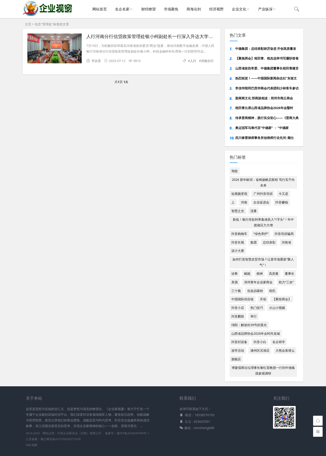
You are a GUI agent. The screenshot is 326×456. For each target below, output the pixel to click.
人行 (193, 61)
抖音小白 (260, 342)
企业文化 (239, 9)
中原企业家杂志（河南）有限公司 (79, 433)
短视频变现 (239, 193)
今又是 (283, 193)
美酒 (234, 282)
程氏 (272, 291)
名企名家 (122, 9)
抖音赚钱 (281, 202)
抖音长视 (237, 242)
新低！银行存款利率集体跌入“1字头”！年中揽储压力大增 (263, 222)
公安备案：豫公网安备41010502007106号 (53, 439)
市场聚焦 (171, 9)
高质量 (273, 273)
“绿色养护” (261, 234)
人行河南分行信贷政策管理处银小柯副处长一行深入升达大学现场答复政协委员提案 (170, 36)
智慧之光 (237, 211)
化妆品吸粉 (255, 291)
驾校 (234, 171)
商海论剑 (194, 9)
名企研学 (278, 342)
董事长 (289, 273)
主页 (28, 24)
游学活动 (237, 350)
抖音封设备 (239, 342)
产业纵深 (265, 9)
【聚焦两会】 (281, 299)
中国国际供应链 (242, 299)
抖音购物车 (239, 234)
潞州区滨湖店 (259, 350)
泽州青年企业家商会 (258, 282)
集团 (253, 242)
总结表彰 (269, 242)
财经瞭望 (148, 9)
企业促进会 (261, 202)
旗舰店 (236, 359)
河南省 (286, 242)
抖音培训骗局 (284, 234)
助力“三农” (286, 282)
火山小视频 (277, 308)
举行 (253, 316)
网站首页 (99, 9)
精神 (259, 273)
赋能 (247, 273)
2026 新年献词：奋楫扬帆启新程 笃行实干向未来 (263, 182)
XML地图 (31, 445)
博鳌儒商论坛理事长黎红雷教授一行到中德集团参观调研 (263, 370)
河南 (244, 202)
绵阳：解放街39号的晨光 (249, 325)
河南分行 (207, 61)
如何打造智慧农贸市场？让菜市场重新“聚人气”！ (263, 262)
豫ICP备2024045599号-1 (133, 433)
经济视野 (216, 9)
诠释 (234, 273)
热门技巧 (256, 308)
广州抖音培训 (263, 193)
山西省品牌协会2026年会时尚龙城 (255, 333)
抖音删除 (237, 316)
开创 (263, 299)
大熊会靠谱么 (285, 350)
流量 (253, 211)
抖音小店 (237, 308)
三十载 (236, 291)
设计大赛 (237, 250)
